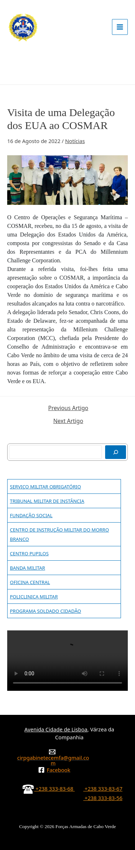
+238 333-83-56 (102, 797)
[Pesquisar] (115, 452)
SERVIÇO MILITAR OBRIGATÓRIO (45, 486)
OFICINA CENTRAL (30, 582)
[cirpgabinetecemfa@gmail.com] (52, 757)
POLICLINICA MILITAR (34, 596)
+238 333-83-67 (102, 788)
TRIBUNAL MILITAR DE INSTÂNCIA (47, 501)
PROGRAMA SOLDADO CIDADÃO (45, 611)
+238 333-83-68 (48, 788)
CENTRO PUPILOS (29, 553)
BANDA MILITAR (27, 568)
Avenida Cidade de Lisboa (55, 729)
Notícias (75, 140)
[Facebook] (54, 770)
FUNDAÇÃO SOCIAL (31, 515)
